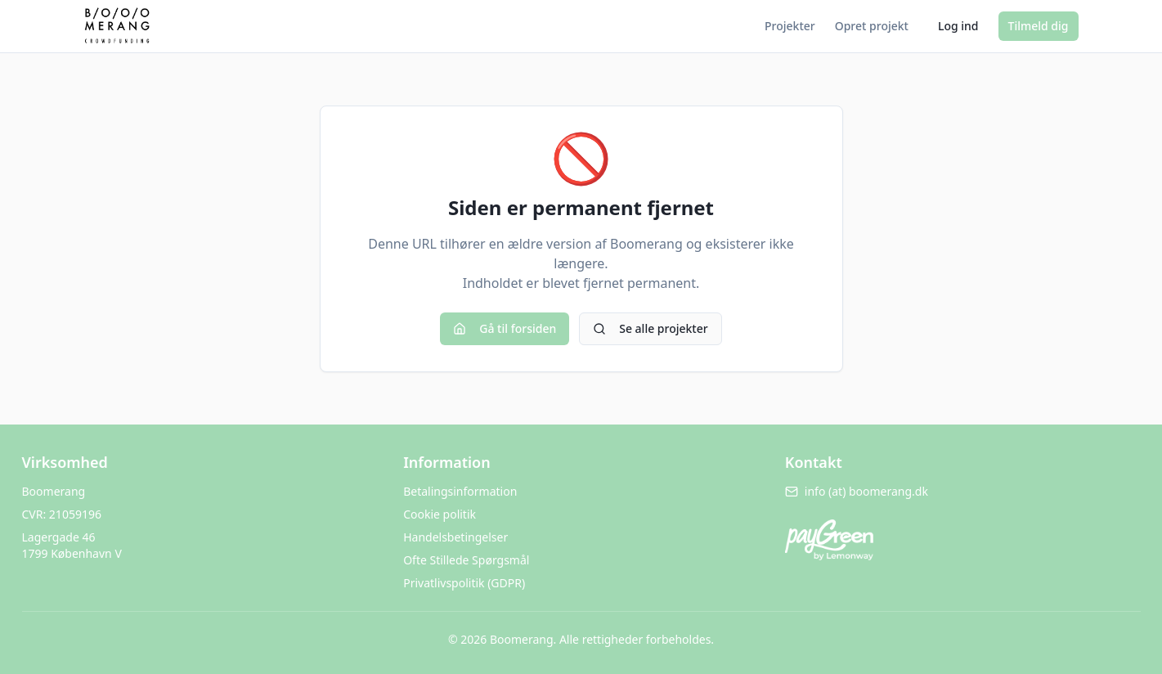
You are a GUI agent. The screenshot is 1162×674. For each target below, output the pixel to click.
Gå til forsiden (504, 328)
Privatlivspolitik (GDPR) (464, 583)
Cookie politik (439, 514)
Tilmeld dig (1038, 26)
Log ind (958, 26)
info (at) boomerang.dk (856, 491)
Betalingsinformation (460, 491)
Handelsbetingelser (455, 537)
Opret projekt (872, 26)
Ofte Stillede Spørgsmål (466, 560)
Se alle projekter (650, 328)
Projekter (790, 26)
